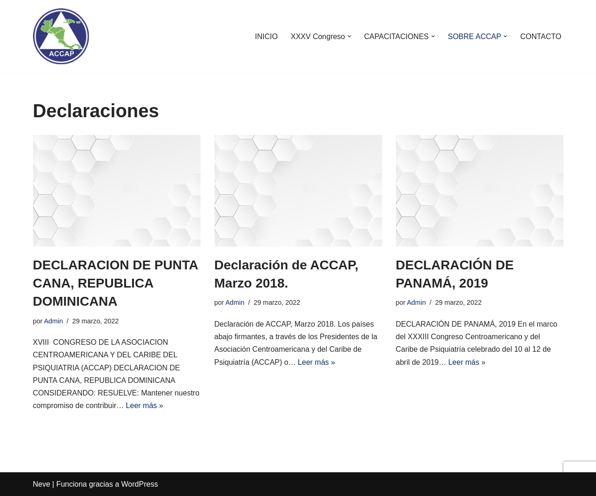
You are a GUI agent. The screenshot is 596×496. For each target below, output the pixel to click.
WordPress (139, 484)
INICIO (266, 36)
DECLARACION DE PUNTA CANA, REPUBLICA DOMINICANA (115, 283)
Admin (53, 321)
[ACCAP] (61, 36)
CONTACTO (540, 36)
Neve (41, 484)
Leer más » (144, 405)
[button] (349, 36)
